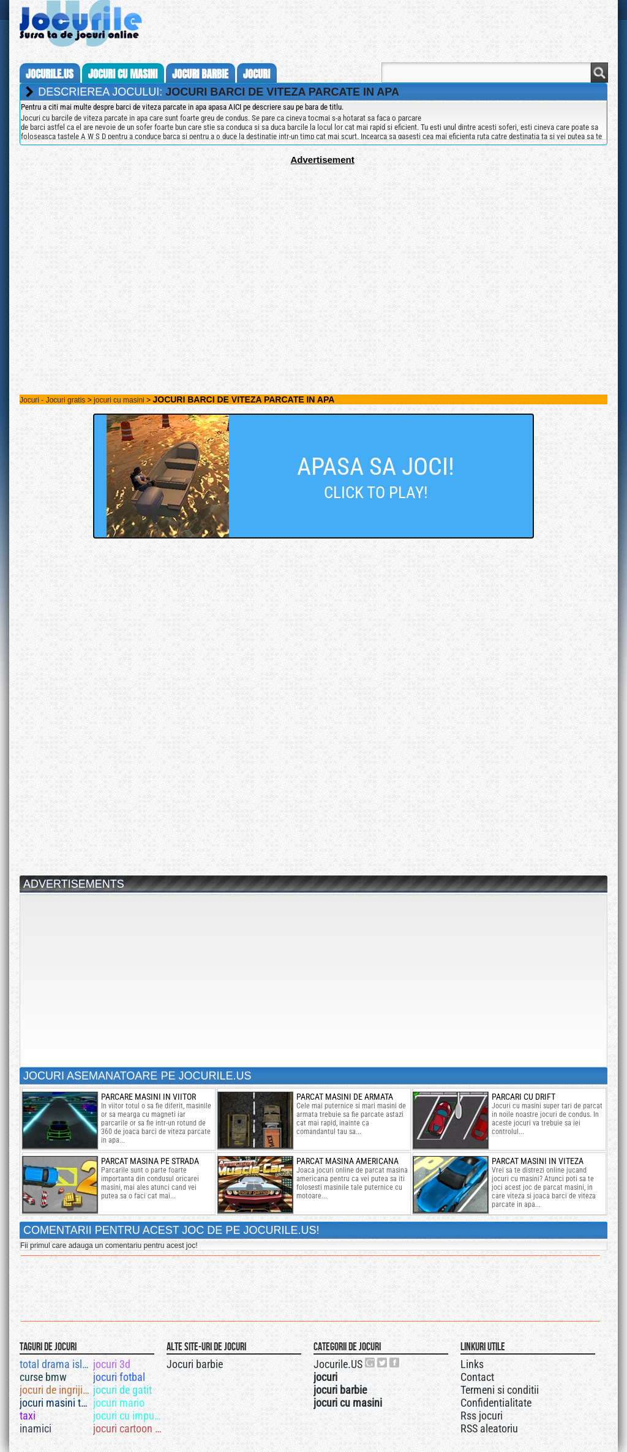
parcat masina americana (347, 1161)
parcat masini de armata (344, 1097)
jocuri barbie (200, 74)
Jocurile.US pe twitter (382, 1362)
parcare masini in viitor (148, 1097)
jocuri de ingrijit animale (55, 1389)
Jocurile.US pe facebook (394, 1362)
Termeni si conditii (499, 1389)
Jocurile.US (338, 1364)
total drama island (55, 1364)
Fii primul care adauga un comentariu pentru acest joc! (108, 1245)
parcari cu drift (523, 1097)
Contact (477, 1377)
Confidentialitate (495, 1402)
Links (472, 1364)
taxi (28, 1415)
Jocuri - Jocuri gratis (52, 400)
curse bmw (43, 1377)
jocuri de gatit (122, 1389)
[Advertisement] (313, 250)
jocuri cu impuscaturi (129, 1415)
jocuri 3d (111, 1364)
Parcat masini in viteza (538, 1161)
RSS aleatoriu (489, 1428)
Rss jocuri (481, 1415)
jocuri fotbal (119, 1377)
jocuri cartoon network (129, 1428)
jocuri (256, 74)
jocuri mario (119, 1402)
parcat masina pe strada (150, 1161)
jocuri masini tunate (55, 1402)
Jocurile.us (49, 74)
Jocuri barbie (195, 1364)
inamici (35, 1428)
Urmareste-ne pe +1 (370, 1362)
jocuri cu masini (122, 74)
